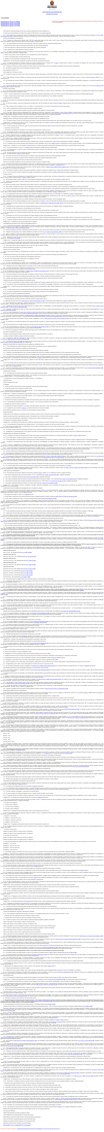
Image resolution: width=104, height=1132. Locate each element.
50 (40, 622)
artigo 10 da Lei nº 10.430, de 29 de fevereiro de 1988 (33, 300)
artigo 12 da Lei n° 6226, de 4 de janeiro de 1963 (77, 467)
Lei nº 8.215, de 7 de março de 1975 (58, 480)
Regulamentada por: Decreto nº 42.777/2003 (10, 25)
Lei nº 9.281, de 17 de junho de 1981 (63, 113)
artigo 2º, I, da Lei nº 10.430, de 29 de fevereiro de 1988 (68, 1098)
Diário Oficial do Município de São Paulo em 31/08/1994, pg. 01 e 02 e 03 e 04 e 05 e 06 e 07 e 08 (38, 1128)
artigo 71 (21, 784)
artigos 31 (37, 622)
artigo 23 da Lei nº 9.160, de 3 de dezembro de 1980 (18, 683)
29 (91, 665)
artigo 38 (15, 365)
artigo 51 (19, 749)
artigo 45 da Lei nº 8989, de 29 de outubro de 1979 (38, 270)
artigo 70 (37, 866)
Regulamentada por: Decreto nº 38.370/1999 (10, 23)
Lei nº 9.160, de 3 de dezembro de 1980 (52, 231)
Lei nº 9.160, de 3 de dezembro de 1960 (39, 621)
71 (63, 1106)
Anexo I (32, 41)
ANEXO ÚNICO (6, 1125)
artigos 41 (24, 407)
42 (28, 407)
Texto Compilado (5, 18)
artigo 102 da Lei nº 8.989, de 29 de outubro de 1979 (25, 1040)
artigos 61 (60, 1106)
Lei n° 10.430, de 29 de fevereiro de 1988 (29, 313)
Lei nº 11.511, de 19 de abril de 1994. (81, 766)
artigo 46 (82, 590)
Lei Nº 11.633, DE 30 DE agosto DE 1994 (52, 12)
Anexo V (101, 1030)
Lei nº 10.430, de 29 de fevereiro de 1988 (94, 367)
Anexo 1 (88, 613)
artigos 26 (87, 665)
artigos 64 (40, 797)
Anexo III (65, 300)
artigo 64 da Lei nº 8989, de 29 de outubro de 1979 (58, 166)
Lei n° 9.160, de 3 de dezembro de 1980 (70, 709)
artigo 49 (27, 494)
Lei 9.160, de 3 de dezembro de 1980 (57, 979)
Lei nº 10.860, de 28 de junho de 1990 (50, 474)
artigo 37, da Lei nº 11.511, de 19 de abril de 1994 (11, 342)
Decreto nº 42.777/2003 (15, 238)
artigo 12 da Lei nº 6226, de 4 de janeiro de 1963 (53, 457)
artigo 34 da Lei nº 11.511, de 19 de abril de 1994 (18, 339)
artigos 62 (35, 786)
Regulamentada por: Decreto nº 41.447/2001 (10, 22)
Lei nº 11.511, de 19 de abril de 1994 (19, 307)
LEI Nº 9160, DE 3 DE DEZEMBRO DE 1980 (70, 611)
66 (43, 797)
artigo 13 (28, 147)
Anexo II (93, 77)
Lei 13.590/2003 (16, 1125)
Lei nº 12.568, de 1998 (89, 548)
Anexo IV (59, 179)
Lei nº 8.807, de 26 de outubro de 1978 (68, 478)
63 (38, 786)
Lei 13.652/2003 (26, 1125)
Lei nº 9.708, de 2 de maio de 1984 (31, 476)
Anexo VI (54, 657)
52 (42, 622)
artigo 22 (59, 164)
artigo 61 (50, 966)
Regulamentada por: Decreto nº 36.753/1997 (10, 24)
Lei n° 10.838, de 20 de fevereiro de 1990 (48, 483)
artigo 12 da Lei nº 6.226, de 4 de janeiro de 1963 (66, 496)
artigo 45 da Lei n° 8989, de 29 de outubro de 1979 (18, 227)
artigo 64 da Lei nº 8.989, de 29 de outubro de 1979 (52, 203)
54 (28, 636)
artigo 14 (54, 143)
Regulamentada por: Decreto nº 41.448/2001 (10, 21)
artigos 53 (24, 636)
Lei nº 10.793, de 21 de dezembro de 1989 (64, 972)
